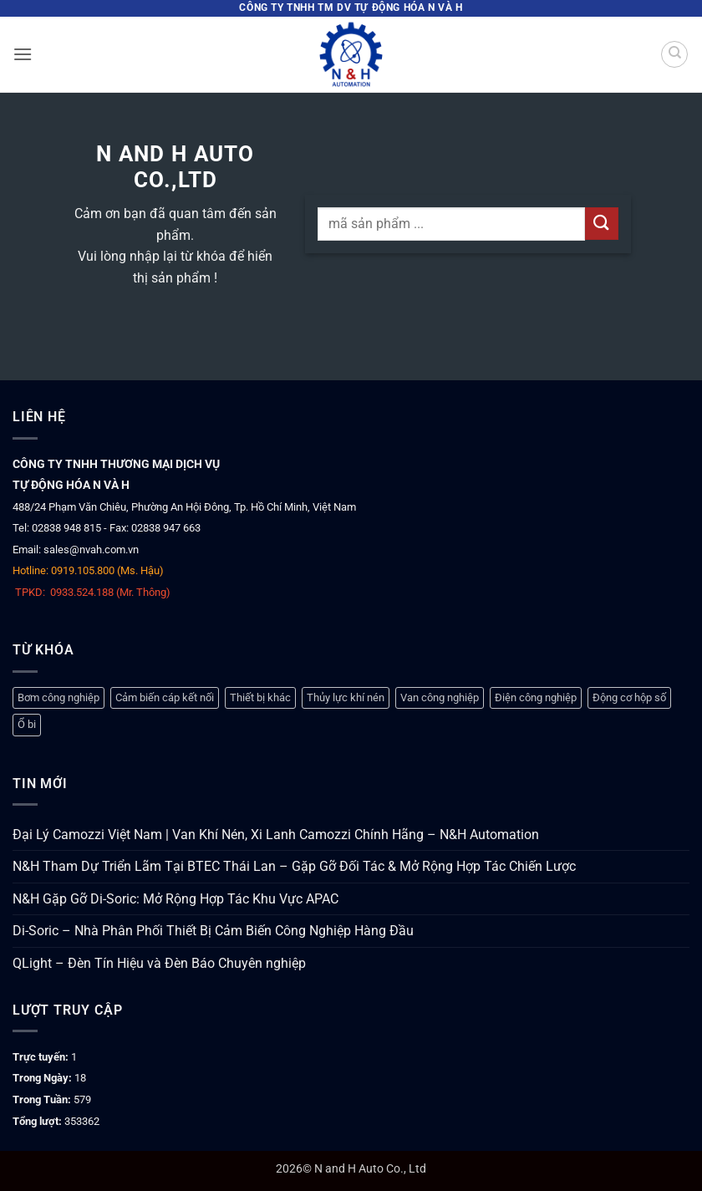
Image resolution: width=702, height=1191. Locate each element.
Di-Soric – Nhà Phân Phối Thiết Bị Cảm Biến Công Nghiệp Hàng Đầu (213, 931)
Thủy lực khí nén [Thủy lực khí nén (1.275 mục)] (345, 697)
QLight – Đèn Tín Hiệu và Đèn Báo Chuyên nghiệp (159, 963)
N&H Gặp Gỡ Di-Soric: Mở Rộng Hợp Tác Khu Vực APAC (175, 899)
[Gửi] (601, 223)
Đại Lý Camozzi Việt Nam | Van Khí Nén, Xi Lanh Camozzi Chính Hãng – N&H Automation (276, 834)
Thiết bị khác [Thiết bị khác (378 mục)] (260, 697)
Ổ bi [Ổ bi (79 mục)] (27, 724)
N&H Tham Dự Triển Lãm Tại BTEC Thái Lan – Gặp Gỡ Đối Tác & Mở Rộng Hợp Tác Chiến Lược (294, 866)
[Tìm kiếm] (674, 54)
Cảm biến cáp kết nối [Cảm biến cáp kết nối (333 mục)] (164, 697)
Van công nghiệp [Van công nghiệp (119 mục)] (439, 697)
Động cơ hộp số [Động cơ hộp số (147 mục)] (629, 697)
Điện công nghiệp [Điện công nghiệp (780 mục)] (536, 697)
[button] (23, 53)
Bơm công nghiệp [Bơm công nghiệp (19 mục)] (58, 697)
